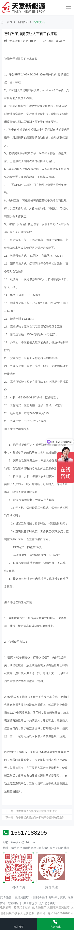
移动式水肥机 (57, 897)
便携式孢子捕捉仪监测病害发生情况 (36, 811)
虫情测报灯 (22, 897)
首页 (9, 22)
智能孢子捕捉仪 (13, 58)
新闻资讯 (22, 22)
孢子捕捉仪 (30, 903)
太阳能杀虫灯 (39, 897)
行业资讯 (39, 22)
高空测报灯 (14, 903)
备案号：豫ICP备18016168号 (55, 913)
